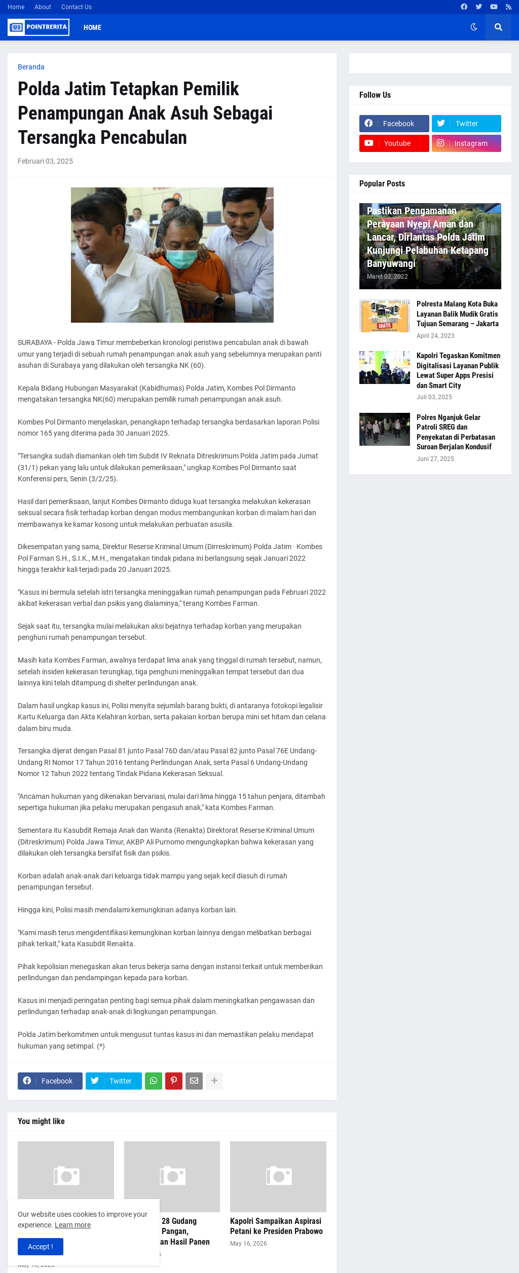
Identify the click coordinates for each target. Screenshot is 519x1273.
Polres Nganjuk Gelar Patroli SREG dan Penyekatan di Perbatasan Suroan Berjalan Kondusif (456, 432)
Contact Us (76, 7)
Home (16, 7)
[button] (474, 27)
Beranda (31, 66)
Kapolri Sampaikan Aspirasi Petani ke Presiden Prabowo (276, 1226)
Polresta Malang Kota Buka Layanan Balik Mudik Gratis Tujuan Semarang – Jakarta (458, 313)
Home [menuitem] (92, 27)
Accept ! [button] (40, 1247)
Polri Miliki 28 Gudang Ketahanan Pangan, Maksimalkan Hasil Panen (167, 1231)
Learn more (73, 1225)
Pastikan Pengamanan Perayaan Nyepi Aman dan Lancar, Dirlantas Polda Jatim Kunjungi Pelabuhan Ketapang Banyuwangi (428, 237)
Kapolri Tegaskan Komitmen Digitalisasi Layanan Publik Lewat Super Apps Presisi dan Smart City (458, 370)
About (42, 7)
